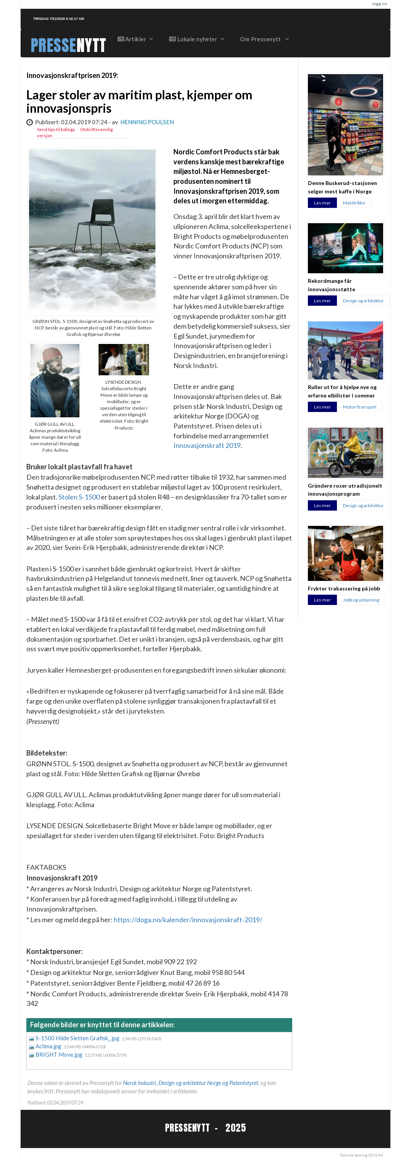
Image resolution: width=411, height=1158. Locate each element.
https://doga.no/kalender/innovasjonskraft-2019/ (188, 919)
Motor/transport (360, 407)
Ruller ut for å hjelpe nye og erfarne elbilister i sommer (342, 391)
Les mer (322, 203)
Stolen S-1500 (79, 497)
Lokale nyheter (196, 39)
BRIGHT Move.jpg (60, 1054)
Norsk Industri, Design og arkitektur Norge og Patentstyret (190, 1082)
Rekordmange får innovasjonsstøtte (331, 284)
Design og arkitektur (363, 300)
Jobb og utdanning (361, 600)
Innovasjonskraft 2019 (207, 445)
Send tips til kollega (56, 129)
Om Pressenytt (264, 39)
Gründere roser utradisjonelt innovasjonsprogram (345, 489)
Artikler (135, 39)
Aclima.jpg (49, 1046)
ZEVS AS (375, 1155)
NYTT (91, 45)
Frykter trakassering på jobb (344, 588)
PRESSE (53, 45)
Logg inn (379, 3)
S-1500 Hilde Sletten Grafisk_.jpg (78, 1038)
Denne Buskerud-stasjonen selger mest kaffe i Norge (342, 187)
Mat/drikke (354, 203)
